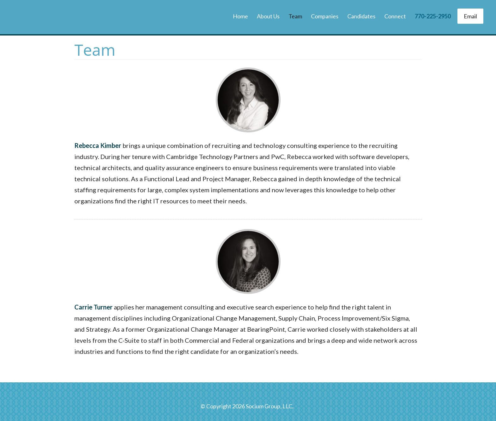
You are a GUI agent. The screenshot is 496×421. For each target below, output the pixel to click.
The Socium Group (52, 17)
